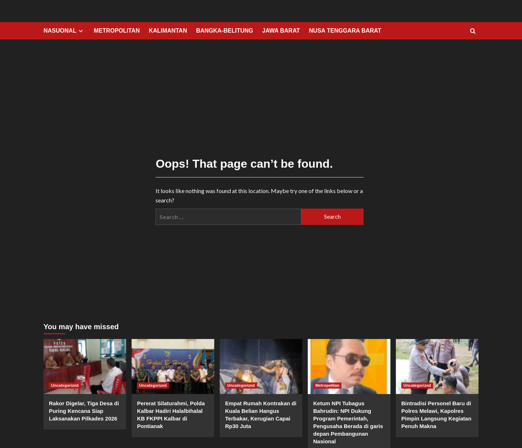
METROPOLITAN (117, 31)
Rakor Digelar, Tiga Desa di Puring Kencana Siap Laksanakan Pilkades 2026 (84, 411)
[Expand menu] (80, 31)
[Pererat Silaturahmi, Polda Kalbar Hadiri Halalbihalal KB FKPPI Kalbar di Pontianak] (173, 366)
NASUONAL (64, 31)
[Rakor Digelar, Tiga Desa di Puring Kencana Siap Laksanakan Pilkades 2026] (85, 366)
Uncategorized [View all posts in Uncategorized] (65, 385)
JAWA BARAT (281, 31)
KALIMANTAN (168, 31)
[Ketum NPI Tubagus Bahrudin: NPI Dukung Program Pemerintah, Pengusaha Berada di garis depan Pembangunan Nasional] (349, 366)
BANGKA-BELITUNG (224, 31)
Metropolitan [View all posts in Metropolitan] (327, 385)
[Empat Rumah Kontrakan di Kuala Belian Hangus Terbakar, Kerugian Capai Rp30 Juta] (261, 366)
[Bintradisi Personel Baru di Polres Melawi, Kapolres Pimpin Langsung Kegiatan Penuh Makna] (437, 366)
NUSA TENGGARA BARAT (345, 31)
